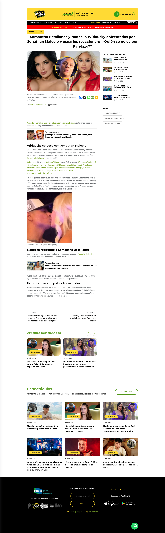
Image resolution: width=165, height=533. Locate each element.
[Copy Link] (96, 97)
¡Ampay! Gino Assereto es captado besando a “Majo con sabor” (82, 318)
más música (126, 392)
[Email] (92, 97)
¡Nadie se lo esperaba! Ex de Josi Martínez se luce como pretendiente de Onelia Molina (79, 364)
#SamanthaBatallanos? (87, 162)
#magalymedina (33, 170)
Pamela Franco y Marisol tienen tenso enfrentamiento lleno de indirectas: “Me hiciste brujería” (42, 318)
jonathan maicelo (112, 113)
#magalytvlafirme (83, 168)
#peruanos (52, 165)
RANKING (117, 23)
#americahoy (67, 170)
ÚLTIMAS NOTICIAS (35, 23)
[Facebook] (80, 97)
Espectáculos (35, 32)
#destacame (57, 170)
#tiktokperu (61, 165)
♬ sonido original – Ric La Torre (39, 173)
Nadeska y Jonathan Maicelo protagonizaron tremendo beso (51, 123)
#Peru (44, 165)
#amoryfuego (45, 170)
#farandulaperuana (54, 168)
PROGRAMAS (106, 23)
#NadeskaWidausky (52, 162)
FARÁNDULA (48, 23)
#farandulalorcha (69, 168)
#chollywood (41, 168)
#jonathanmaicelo (35, 165)
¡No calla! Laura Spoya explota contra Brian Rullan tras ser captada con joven (41, 364)
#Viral (69, 165)
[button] (88, 333)
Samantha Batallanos (35, 158)
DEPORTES (58, 23)
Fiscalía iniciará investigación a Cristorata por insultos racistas (121, 60)
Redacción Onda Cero (38, 105)
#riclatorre (31, 168)
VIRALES (67, 23)
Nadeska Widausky (112, 123)
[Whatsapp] (88, 97)
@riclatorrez (32, 162)
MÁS (74, 23)
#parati (79, 165)
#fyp (74, 165)
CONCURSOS (95, 23)
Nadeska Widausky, (86, 254)
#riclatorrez (87, 165)
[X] (84, 97)
